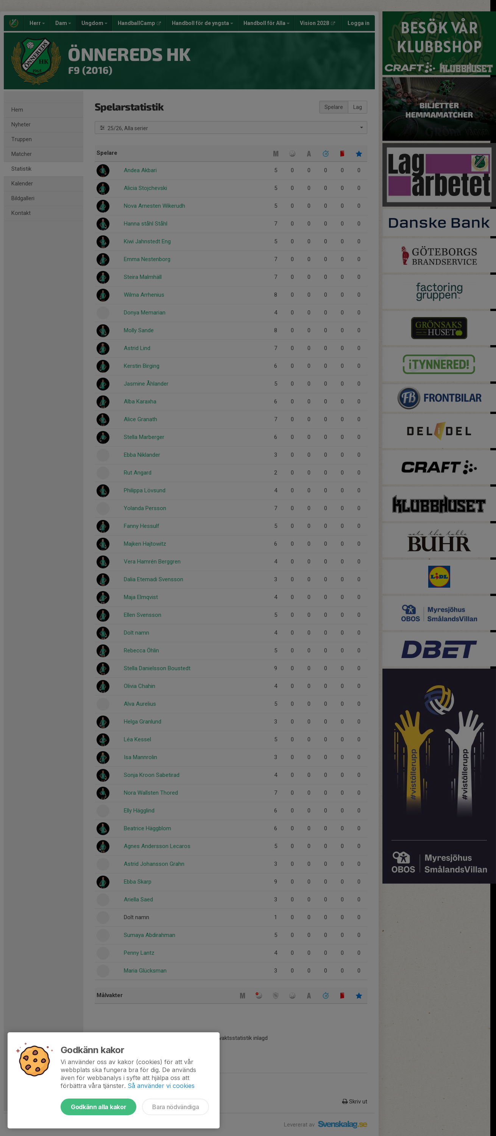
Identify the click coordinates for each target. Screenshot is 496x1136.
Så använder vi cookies (161, 1085)
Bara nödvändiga (175, 1107)
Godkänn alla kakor (98, 1107)
